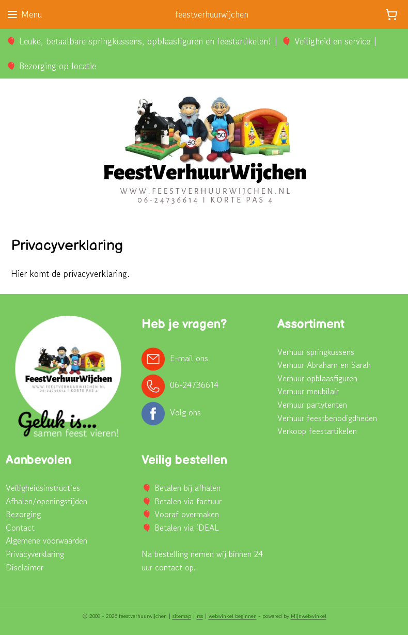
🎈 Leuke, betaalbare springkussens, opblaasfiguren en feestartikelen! (138, 41)
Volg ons (185, 412)
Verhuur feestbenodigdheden (327, 418)
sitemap (181, 616)
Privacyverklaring (35, 554)
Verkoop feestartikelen (317, 431)
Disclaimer (24, 567)
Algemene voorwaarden (46, 540)
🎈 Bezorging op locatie (51, 65)
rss (200, 616)
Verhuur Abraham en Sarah (324, 365)
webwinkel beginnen (233, 616)
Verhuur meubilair (308, 391)
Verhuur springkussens (315, 352)
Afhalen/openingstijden (46, 501)
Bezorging (23, 514)
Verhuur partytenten (312, 404)
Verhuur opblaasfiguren (317, 378)
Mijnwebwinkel (308, 616)
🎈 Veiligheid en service (325, 41)
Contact (20, 527)
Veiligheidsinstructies (43, 488)
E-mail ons (189, 357)
